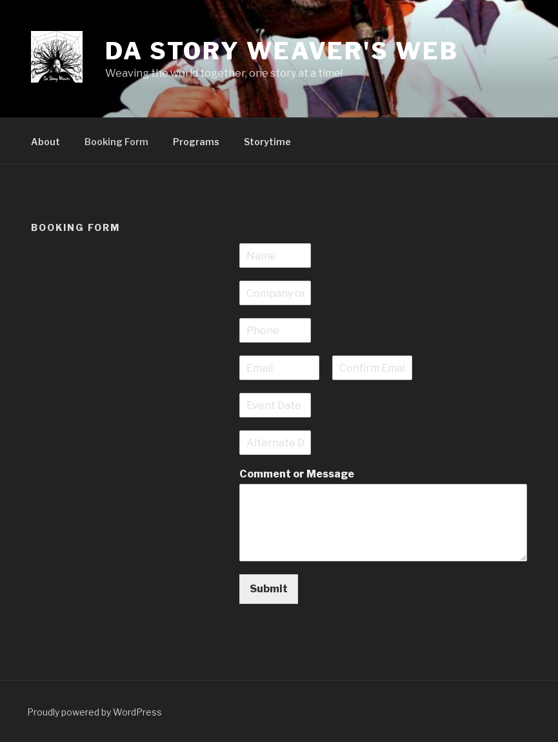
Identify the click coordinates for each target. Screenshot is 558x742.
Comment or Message (296, 474)
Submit (269, 589)
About (45, 141)
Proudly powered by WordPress (94, 712)
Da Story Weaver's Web (281, 51)
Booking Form (116, 141)
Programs (196, 141)
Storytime (267, 141)
